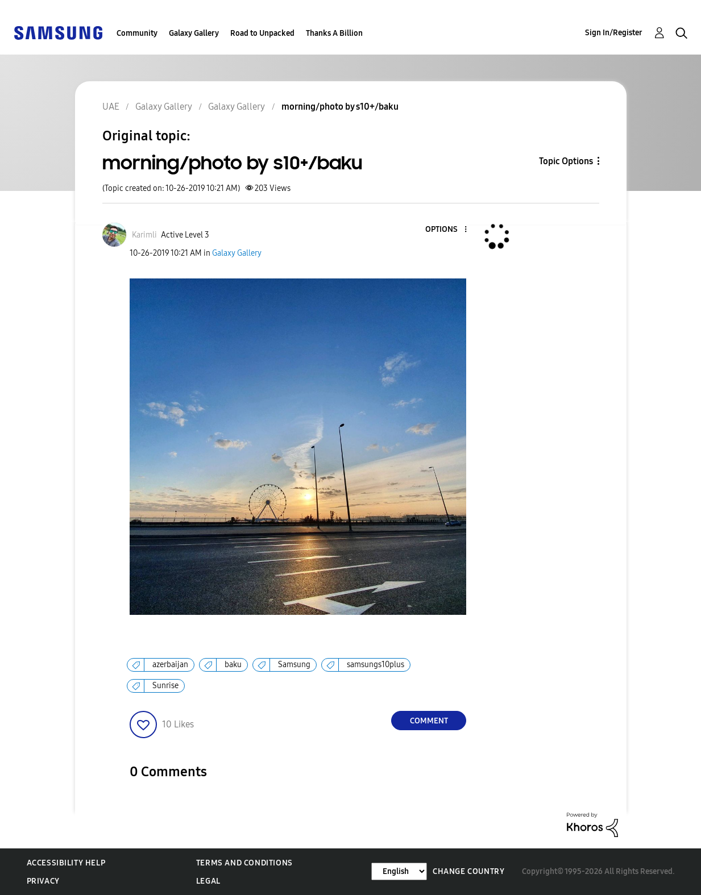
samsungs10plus (375, 664)
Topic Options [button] (566, 161)
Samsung (294, 664)
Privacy (43, 881)
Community (137, 33)
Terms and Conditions (244, 863)
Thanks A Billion (334, 33)
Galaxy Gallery (194, 33)
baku (233, 664)
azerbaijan (170, 664)
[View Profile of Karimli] (144, 235)
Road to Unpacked (262, 33)
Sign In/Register (613, 33)
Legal (208, 881)
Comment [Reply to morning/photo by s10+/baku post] (429, 721)
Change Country (468, 871)
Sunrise (165, 685)
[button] (447, 229)
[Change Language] (399, 871)
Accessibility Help (66, 863)
